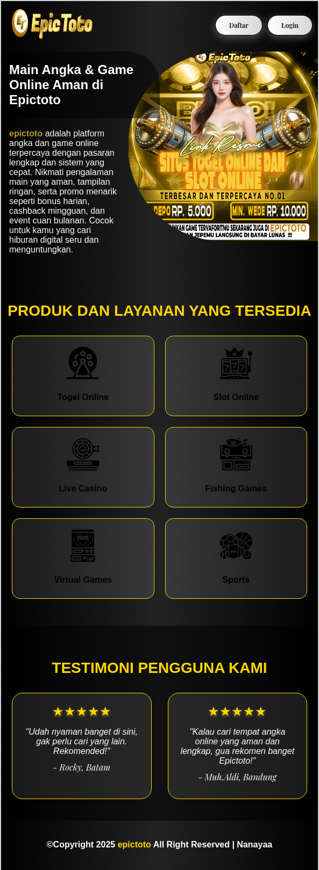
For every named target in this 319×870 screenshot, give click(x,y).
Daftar (239, 25)
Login (290, 25)
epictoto (25, 133)
